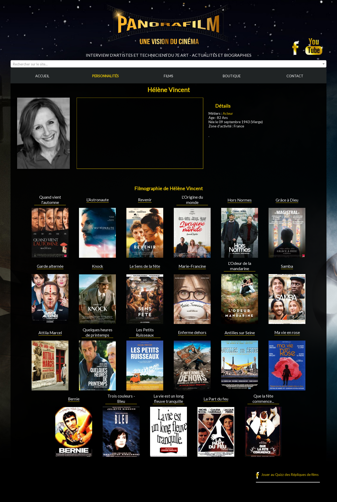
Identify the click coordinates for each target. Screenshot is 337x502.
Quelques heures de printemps (97, 332)
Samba (287, 266)
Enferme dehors (192, 332)
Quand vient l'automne (50, 200)
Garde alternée (50, 266)
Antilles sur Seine (240, 332)
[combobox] (168, 64)
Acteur (228, 113)
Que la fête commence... (263, 399)
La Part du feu (216, 398)
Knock (97, 266)
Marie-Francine (192, 266)
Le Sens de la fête (145, 266)
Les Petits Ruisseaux (145, 332)
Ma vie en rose (287, 332)
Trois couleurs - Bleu (121, 399)
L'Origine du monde (192, 200)
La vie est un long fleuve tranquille (168, 399)
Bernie (74, 398)
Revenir (145, 199)
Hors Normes (239, 200)
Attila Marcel (50, 332)
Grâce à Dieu (287, 200)
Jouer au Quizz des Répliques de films (290, 474)
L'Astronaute (97, 199)
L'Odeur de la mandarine (239, 266)
